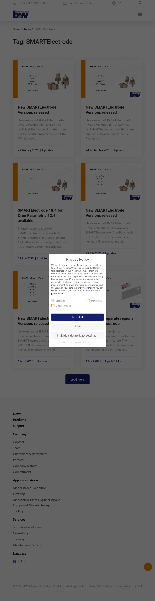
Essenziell (58, 300)
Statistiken (94, 300)
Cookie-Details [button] (67, 342)
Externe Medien (61, 305)
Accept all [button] (77, 317)
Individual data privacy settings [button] (76, 335)
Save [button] (77, 326)
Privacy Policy (87, 287)
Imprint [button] (91, 342)
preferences (57, 293)
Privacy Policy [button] (81, 342)
